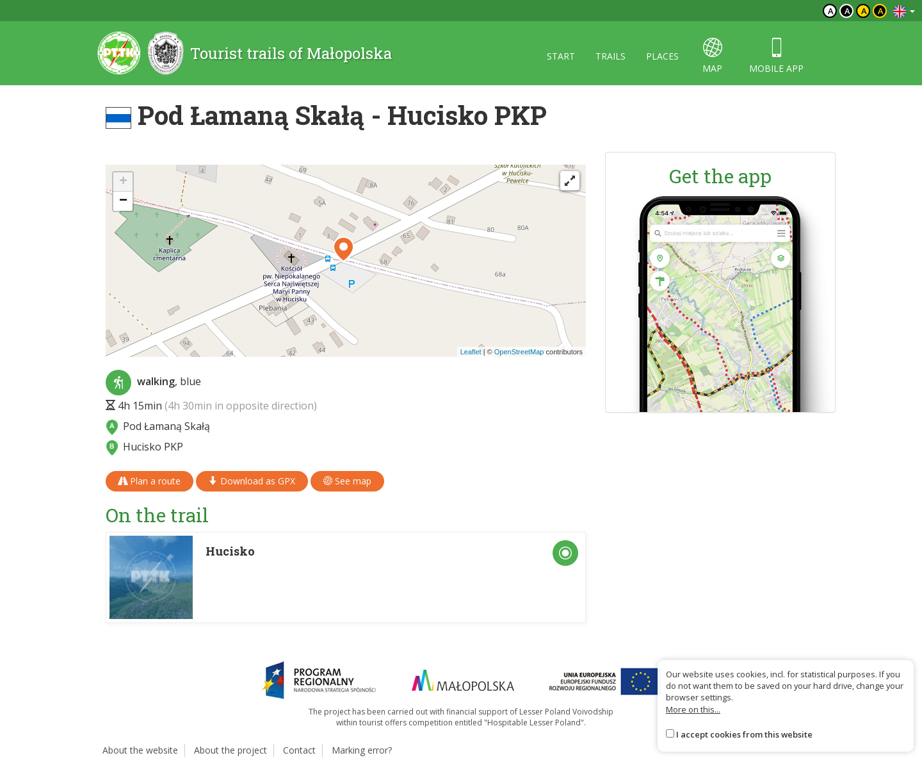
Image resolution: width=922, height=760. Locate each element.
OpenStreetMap (519, 352)
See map (347, 481)
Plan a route (149, 481)
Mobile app (776, 56)
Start (561, 56)
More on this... (693, 709)
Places (662, 56)
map (712, 56)
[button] (343, 249)
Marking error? (362, 750)
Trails (610, 56)
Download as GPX (252, 481)
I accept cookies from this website (744, 734)
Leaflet (470, 352)
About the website (140, 750)
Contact (299, 750)
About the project (230, 750)
